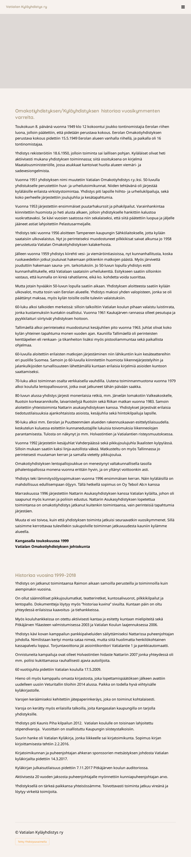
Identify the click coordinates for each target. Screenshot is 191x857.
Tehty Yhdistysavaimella (32, 841)
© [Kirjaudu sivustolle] (17, 832)
